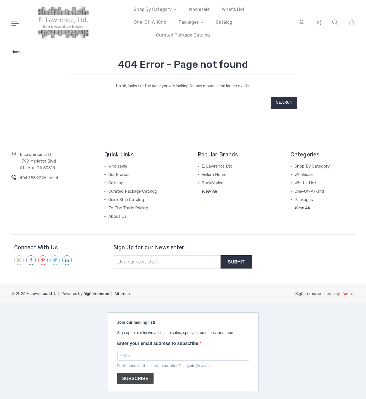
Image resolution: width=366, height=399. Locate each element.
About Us (117, 214)
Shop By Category (155, 9)
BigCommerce (96, 292)
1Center (348, 292)
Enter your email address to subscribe (158, 342)
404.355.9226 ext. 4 (39, 176)
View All (209, 189)
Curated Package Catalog (183, 35)
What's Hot (233, 9)
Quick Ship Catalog (126, 197)
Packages (191, 22)
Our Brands (119, 172)
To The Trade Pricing (128, 206)
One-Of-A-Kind (150, 22)
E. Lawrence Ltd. (217, 164)
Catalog (224, 22)
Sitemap (122, 292)
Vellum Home (214, 172)
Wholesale (199, 9)
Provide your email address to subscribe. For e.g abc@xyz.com (164, 365)
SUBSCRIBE (135, 377)
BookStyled (213, 181)
